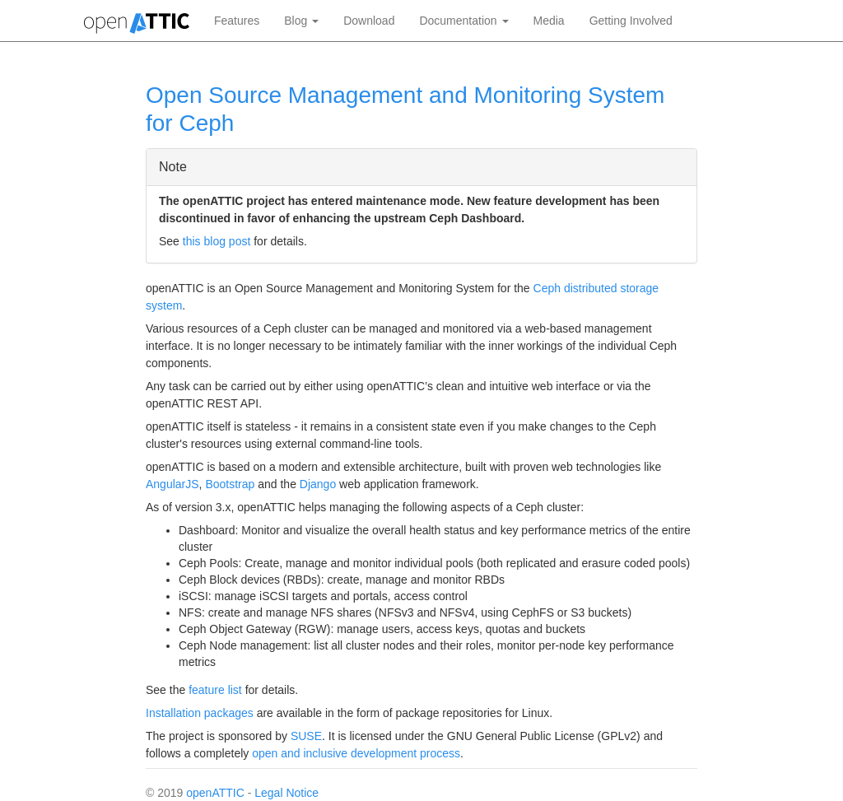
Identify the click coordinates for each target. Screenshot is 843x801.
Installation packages (200, 713)
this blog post (217, 241)
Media (549, 20)
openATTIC (215, 792)
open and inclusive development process (356, 753)
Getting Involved (631, 20)
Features (236, 20)
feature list (215, 689)
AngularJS (172, 484)
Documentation (463, 20)
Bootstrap (229, 484)
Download (368, 20)
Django (318, 484)
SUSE (306, 736)
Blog (301, 20)
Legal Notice (286, 792)
